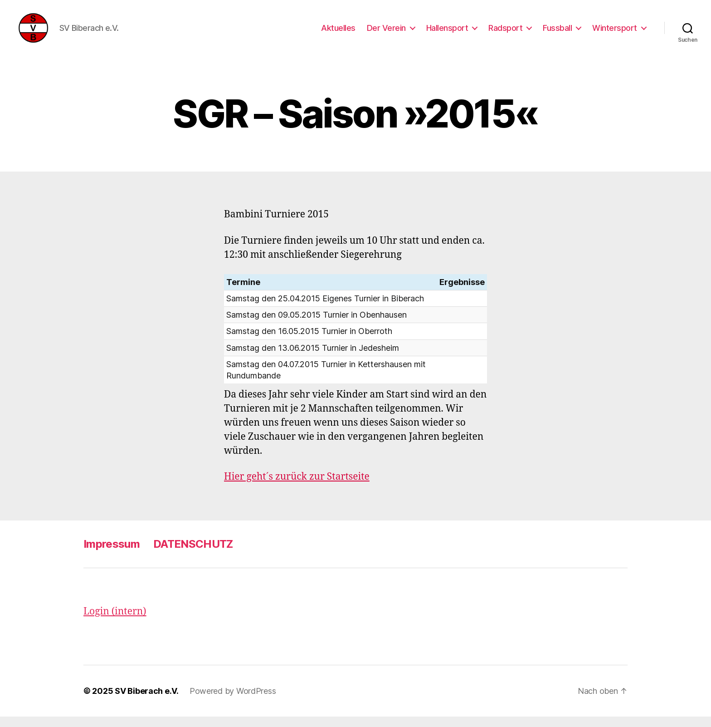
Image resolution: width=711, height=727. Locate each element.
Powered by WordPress (233, 701)
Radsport (505, 33)
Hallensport (447, 33)
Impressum (111, 554)
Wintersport (614, 33)
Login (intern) (114, 622)
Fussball (557, 33)
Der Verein (386, 33)
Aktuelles (338, 33)
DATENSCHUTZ (193, 554)
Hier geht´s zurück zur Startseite (297, 487)
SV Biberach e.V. (147, 701)
